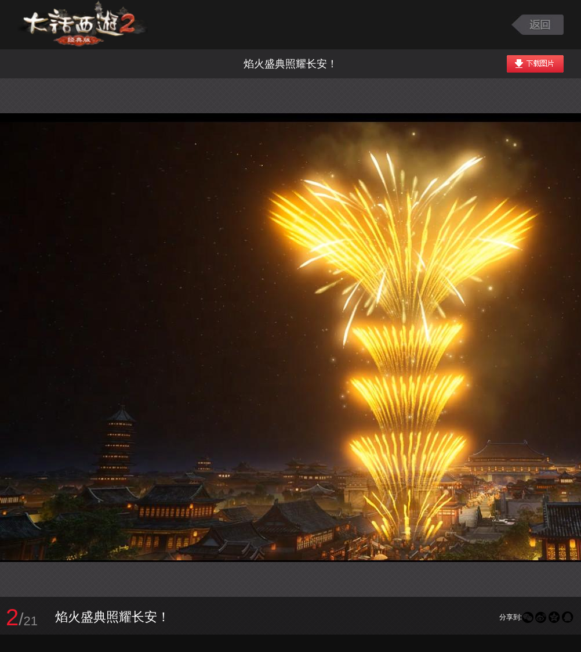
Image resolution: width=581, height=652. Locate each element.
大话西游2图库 (82, 24)
